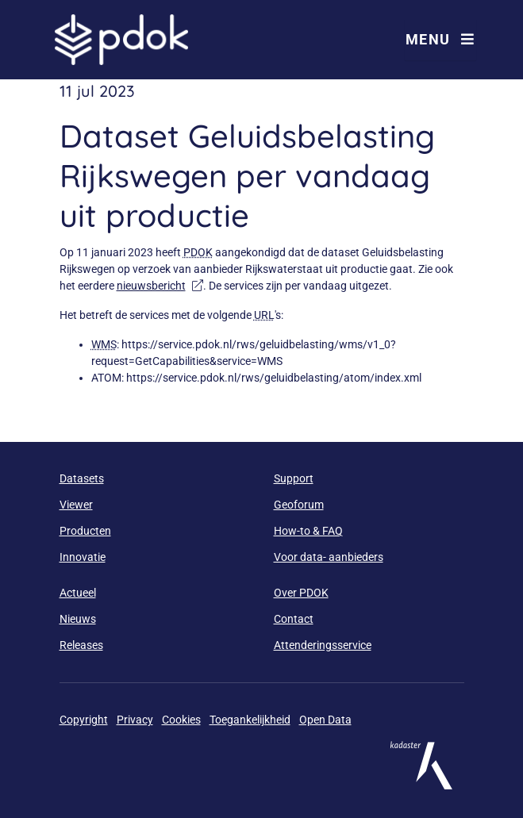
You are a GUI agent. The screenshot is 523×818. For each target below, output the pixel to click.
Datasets (82, 478)
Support (293, 478)
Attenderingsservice (322, 645)
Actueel (78, 592)
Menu (440, 39)
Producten (85, 530)
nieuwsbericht (160, 285)
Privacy (135, 719)
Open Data (325, 719)
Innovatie (83, 557)
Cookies (181, 719)
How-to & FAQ (308, 530)
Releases (81, 645)
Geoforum (299, 504)
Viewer (76, 504)
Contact (293, 619)
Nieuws (78, 619)
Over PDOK (301, 592)
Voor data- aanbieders (328, 557)
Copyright (84, 719)
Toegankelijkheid (250, 719)
